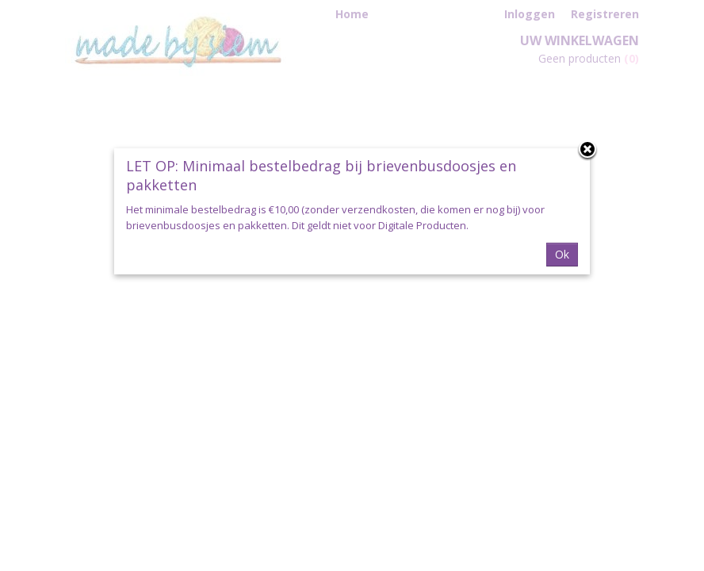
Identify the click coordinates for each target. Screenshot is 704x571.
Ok (562, 254)
